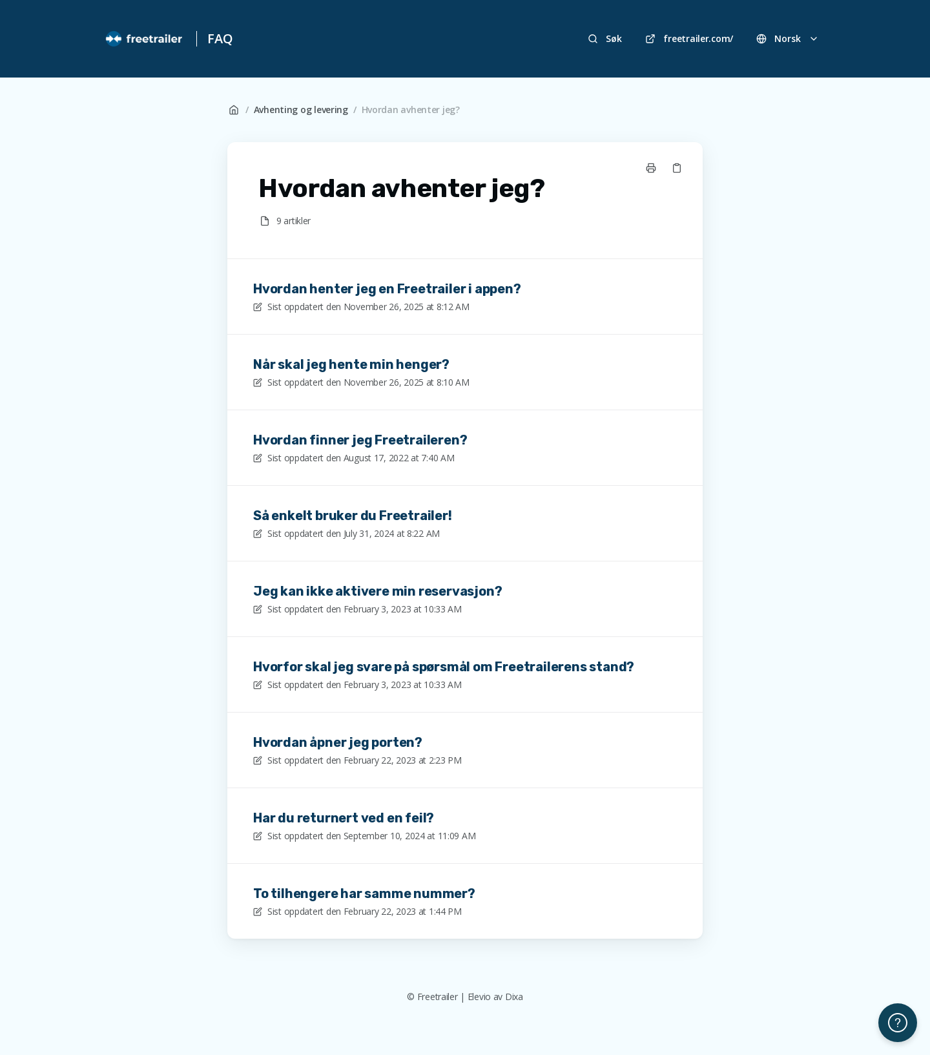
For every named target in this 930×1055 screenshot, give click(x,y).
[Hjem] (144, 38)
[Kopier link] (676, 168)
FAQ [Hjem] (219, 38)
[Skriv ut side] (651, 168)
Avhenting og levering (301, 109)
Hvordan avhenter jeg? (411, 109)
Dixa (514, 996)
